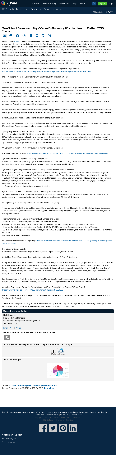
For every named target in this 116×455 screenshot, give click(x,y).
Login (111, 3)
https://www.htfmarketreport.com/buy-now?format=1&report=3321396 (32, 290)
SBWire (9, 3)
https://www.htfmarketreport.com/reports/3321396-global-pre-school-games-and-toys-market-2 (68, 153)
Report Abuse (77, 415)
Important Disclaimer (66, 420)
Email (5, 328)
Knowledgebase (11, 438)
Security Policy (39, 415)
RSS (111, 12)
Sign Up (102, 3)
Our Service (34, 3)
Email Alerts (100, 12)
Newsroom (64, 3)
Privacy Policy (65, 415)
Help (74, 3)
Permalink (49, 388)
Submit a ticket (9, 442)
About (82, 3)
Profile (18, 328)
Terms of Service (52, 415)
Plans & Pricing (49, 3)
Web (12, 328)
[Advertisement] (58, 19)
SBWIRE (17, 41)
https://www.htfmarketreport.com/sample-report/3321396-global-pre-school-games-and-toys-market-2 (46, 71)
